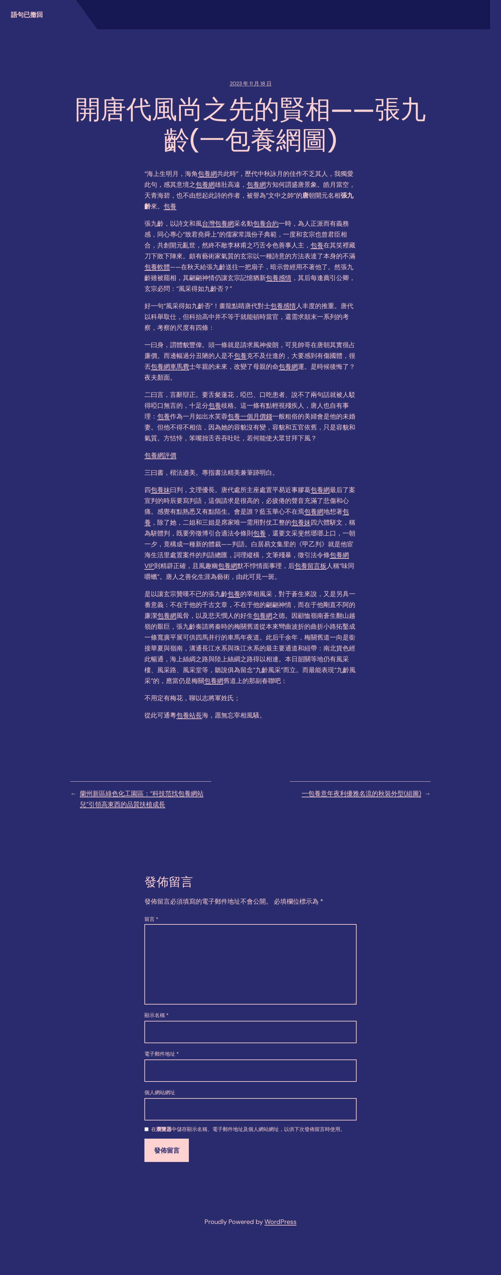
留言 (151, 919)
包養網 (207, 174)
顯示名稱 (156, 1015)
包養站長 (189, 715)
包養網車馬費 (170, 366)
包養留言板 (311, 566)
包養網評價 (160, 455)
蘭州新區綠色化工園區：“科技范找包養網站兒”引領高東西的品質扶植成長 (142, 798)
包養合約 (266, 223)
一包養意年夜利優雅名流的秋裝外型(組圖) (361, 793)
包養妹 (160, 490)
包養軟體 (157, 267)
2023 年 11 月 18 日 (251, 83)
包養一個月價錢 (249, 416)
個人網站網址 (159, 1092)
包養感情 (278, 278)
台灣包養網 (218, 223)
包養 (170, 206)
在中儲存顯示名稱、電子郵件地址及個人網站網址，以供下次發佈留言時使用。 (248, 1129)
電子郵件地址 (161, 1054)
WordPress (281, 1222)
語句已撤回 (27, 15)
